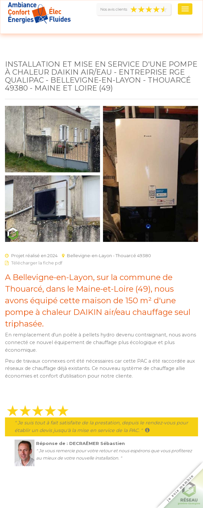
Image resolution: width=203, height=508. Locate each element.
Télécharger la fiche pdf (36, 262)
